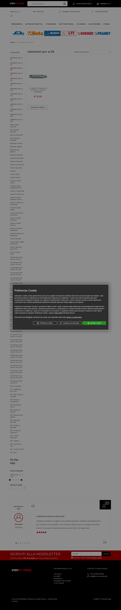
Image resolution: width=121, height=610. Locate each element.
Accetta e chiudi (94, 323)
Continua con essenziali (69, 323)
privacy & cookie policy (74, 317)
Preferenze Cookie (45, 323)
